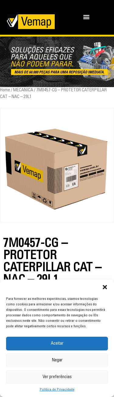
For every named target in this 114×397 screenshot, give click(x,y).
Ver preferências (57, 377)
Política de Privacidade (57, 390)
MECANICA (23, 90)
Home (5, 90)
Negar (57, 360)
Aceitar (57, 343)
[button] (105, 287)
